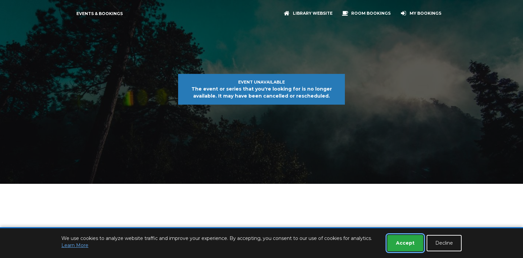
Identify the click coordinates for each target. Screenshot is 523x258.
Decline (444, 243)
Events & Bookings (99, 13)
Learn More (74, 245)
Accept (405, 243)
